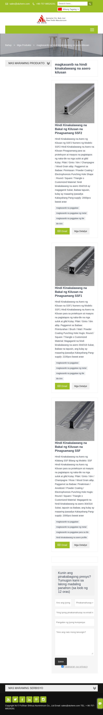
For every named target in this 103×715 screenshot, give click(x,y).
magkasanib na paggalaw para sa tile (72, 532)
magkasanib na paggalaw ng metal (71, 213)
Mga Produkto (24, 45)
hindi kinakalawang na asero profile (71, 537)
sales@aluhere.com (20, 3)
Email (62, 230)
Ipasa (61, 661)
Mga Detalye (80, 231)
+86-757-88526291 (45, 3)
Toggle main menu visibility (92, 28)
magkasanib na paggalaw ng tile (70, 218)
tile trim (59, 224)
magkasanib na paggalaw (67, 208)
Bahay (8, 45)
